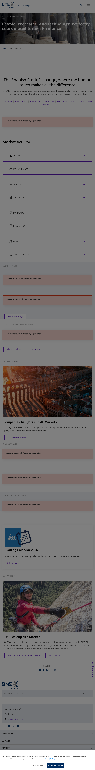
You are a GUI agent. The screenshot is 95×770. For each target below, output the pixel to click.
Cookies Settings (37, 767)
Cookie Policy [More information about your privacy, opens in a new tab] (50, 761)
